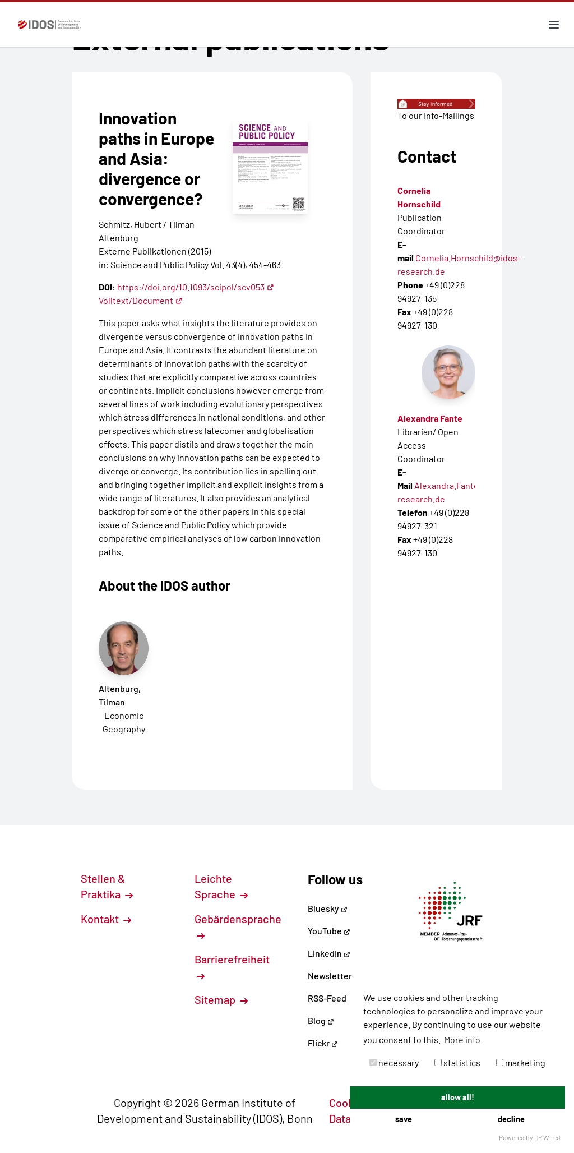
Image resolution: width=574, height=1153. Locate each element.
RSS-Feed (327, 998)
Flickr (323, 1042)
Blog (321, 1020)
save (403, 1119)
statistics (457, 1062)
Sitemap (221, 999)
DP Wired (547, 1137)
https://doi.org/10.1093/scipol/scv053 (195, 287)
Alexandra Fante (429, 418)
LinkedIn (329, 953)
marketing (520, 1062)
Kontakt (106, 918)
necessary (394, 1062)
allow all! (457, 1097)
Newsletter (330, 975)
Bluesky (328, 908)
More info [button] (462, 1039)
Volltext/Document (141, 300)
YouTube (329, 930)
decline (511, 1119)
